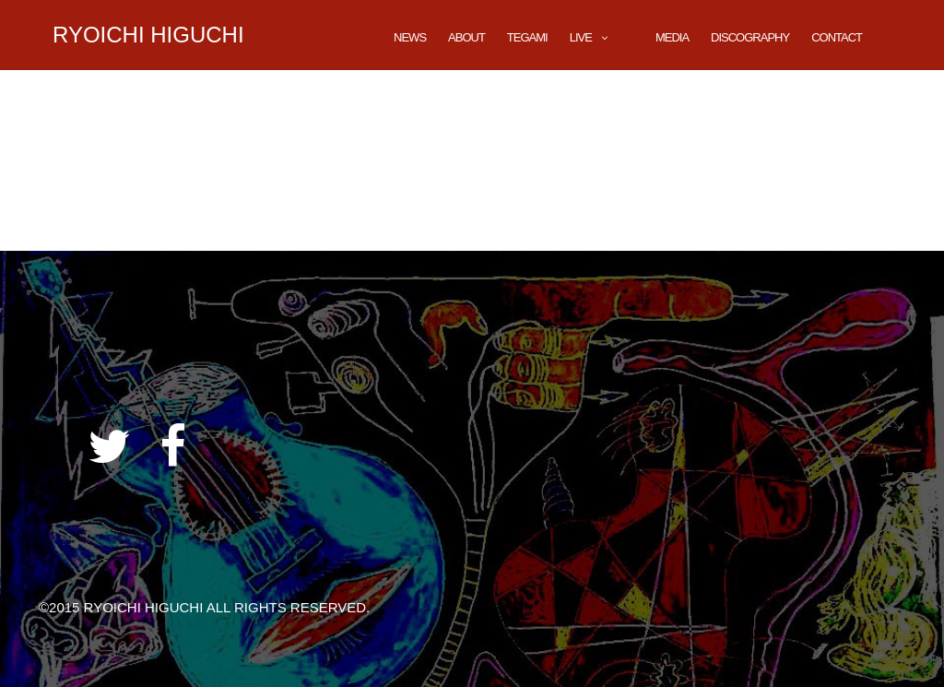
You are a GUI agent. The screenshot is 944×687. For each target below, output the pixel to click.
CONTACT (836, 37)
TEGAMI (527, 37)
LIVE (581, 37)
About (466, 37)
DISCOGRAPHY (750, 37)
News (410, 37)
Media (672, 37)
